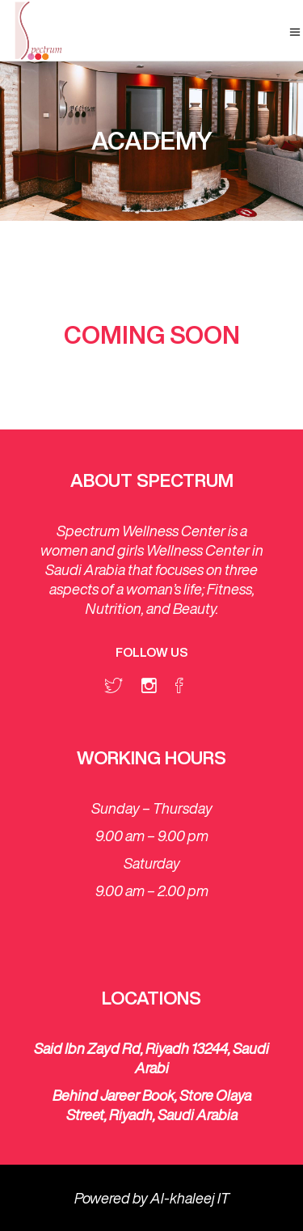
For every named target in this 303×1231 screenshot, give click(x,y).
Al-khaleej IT (189, 1198)
